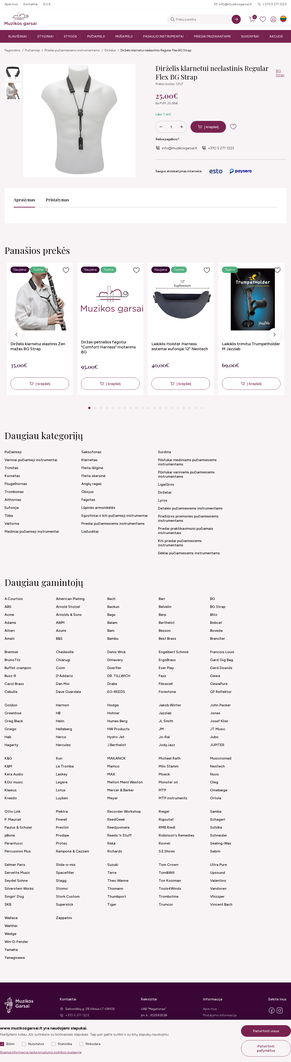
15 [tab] (172, 408)
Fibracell (166, 684)
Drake (112, 684)
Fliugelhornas (16, 484)
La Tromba (65, 766)
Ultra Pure (218, 864)
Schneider (218, 835)
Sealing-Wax (220, 843)
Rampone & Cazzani (72, 851)
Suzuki (112, 864)
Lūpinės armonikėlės (98, 507)
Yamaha (11, 949)
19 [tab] (196, 408)
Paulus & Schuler (18, 827)
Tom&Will (167, 872)
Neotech (217, 766)
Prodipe (62, 835)
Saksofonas (91, 452)
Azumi (61, 630)
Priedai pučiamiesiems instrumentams (72, 50)
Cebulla (11, 692)
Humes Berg (117, 721)
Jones (215, 713)
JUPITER (217, 745)
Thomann (115, 888)
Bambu (112, 638)
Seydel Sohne (16, 880)
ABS (8, 607)
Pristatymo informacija (219, 1015)
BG (212, 599)
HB (58, 713)
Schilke (216, 827)
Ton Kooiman (170, 880)
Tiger (111, 904)
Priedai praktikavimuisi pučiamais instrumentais (185, 530)
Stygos (70, 36)
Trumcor (166, 904)
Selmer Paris (15, 864)
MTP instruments (173, 798)
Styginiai (45, 36)
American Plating (70, 599)
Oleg (214, 782)
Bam (110, 630)
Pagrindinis (12, 50)
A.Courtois (14, 599)
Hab (8, 737)
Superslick (64, 904)
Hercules (63, 745)
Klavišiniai (17, 36)
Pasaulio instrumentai (163, 36)
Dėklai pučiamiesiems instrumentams (189, 553)
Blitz (213, 614)
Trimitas (11, 468)
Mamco (113, 766)
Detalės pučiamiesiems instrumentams (190, 508)
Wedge (10, 934)
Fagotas (88, 499)
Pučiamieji (96, 36)
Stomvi (62, 888)
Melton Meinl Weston (125, 782)
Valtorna (12, 523)
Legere (62, 782)
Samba (215, 811)
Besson (165, 630)
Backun (113, 607)
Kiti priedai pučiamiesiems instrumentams (180, 543)
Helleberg (64, 729)
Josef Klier (219, 721)
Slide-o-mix (65, 864)
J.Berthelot (116, 745)
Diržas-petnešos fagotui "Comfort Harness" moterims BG (108, 347)
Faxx (162, 676)
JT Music (217, 729)
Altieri (10, 630)
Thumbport (116, 896)
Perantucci (14, 843)
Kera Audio (14, 774)
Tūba (9, 515)
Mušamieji (124, 36)
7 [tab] (124, 408)
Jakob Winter (170, 705)
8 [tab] (130, 408)
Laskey (62, 774)
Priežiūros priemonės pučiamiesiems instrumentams (188, 518)
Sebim (215, 851)
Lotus (60, 790)
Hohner (113, 713)
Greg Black (14, 721)
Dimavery (115, 660)
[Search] (236, 19)
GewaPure (219, 684)
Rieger (164, 811)
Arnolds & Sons (69, 614)
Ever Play (166, 668)
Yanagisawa (15, 957)
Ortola (215, 798)
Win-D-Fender (16, 942)
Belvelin (165, 607)
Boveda (216, 630)
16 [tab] (178, 408)
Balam (112, 622)
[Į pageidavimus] (66, 270)
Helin (60, 721)
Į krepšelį (211, 127)
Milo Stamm (168, 766)
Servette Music (17, 872)
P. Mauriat (13, 819)
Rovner (165, 843)
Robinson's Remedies (176, 835)
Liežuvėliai (90, 531)
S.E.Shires (167, 851)
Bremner (11, 652)
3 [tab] (101, 408)
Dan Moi (63, 684)
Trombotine (168, 896)
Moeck (164, 774)
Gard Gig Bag (221, 660)
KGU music (14, 782)
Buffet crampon (18, 668)
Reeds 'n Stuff (119, 835)
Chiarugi (63, 660)
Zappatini (64, 918)
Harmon (62, 705)
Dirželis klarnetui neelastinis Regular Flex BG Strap (155, 50)
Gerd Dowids (221, 668)
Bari (162, 599)
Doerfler (114, 668)
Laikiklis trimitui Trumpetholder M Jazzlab (251, 346)
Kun (59, 758)
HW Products (118, 729)
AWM (60, 622)
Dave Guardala (68, 692)
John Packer (220, 705)
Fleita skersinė (93, 476)
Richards (114, 851)
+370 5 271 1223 (274, 4)
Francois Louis (222, 652)
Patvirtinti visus (266, 1031)
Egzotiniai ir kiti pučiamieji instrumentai (114, 515)
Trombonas (14, 492)
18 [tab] (190, 408)
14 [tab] (166, 408)
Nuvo (214, 774)
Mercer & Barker (120, 790)
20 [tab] (202, 408)
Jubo (214, 737)
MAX (111, 774)
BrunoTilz (12, 660)
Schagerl (217, 819)
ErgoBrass (167, 660)
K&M (8, 766)
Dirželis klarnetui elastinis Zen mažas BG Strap (37, 346)
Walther (11, 926)
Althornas (13, 499)
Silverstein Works (19, 888)
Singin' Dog (14, 896)
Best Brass (167, 638)
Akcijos (276, 36)
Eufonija (12, 507)
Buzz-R (10, 676)
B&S (59, 638)
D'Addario (64, 676)
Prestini (62, 827)
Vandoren (218, 888)
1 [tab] (89, 408)
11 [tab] (148, 408)
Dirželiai (110, 50)
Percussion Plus (18, 851)
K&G (8, 758)
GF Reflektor (221, 692)
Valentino (218, 880)
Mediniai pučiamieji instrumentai (32, 531)
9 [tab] (136, 408)
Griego (10, 729)
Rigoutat (166, 819)
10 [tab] (142, 408)
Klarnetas (89, 460)
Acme (9, 614)
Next (274, 335)
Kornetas (12, 476)
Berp (162, 614)
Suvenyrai (250, 36)
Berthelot (167, 622)
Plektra (62, 811)
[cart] (252, 19)
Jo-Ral (164, 737)
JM (161, 729)
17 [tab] (184, 408)
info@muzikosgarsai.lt (235, 4)
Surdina (164, 452)
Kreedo (11, 798)
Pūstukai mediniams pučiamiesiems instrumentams (187, 462)
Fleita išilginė (92, 468)
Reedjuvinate (118, 827)
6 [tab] (119, 408)
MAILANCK (116, 758)
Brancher (217, 638)
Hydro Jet (115, 737)
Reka (111, 843)
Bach (111, 599)
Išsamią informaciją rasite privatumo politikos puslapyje (40, 1052)
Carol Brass (14, 684)
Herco (61, 737)
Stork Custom (68, 896)
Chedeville (65, 652)
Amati (10, 638)
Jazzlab (165, 713)
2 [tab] (95, 408)
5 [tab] (113, 408)
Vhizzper (217, 896)
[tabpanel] (40, 329)
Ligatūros (166, 484)
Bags (111, 614)
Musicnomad (220, 758)
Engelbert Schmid (173, 652)
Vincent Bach (221, 904)
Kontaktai (30, 4)
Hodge (113, 705)
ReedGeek (116, 819)
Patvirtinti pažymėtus (266, 1048)
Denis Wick (116, 652)
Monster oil (168, 782)
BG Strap (280, 73)
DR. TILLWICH (118, 676)
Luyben (62, 798)
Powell (61, 819)
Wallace (11, 918)
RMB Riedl (167, 827)
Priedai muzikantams (212, 36)
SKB (8, 904)
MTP (162, 790)
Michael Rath (170, 758)
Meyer (112, 798)
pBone (10, 835)
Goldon (11, 705)
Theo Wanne (117, 880)
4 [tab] (107, 408)
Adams (10, 622)
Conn (60, 668)
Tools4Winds (170, 888)
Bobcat (216, 622)
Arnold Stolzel (68, 607)
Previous (17, 335)
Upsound (217, 872)
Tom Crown (168, 864)
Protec (61, 843)
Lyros (162, 500)
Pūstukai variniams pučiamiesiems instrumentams (186, 474)
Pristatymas (57, 199)
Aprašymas (24, 199)
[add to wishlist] (237, 126)
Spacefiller (65, 872)
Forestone (167, 692)
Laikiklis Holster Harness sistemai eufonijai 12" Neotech (179, 346)
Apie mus (11, 4)
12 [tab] (154, 408)
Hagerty (11, 745)
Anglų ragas (91, 484)
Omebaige (218, 790)
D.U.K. (47, 4)
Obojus (87, 492)
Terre (111, 872)
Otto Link (12, 811)
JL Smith (166, 721)
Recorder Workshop (124, 811)
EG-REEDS (116, 692)
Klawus (11, 790)
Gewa (215, 676)
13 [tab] (160, 408)
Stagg (61, 880)
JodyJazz (167, 745)
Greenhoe (13, 713)
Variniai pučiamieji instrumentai (31, 460)
